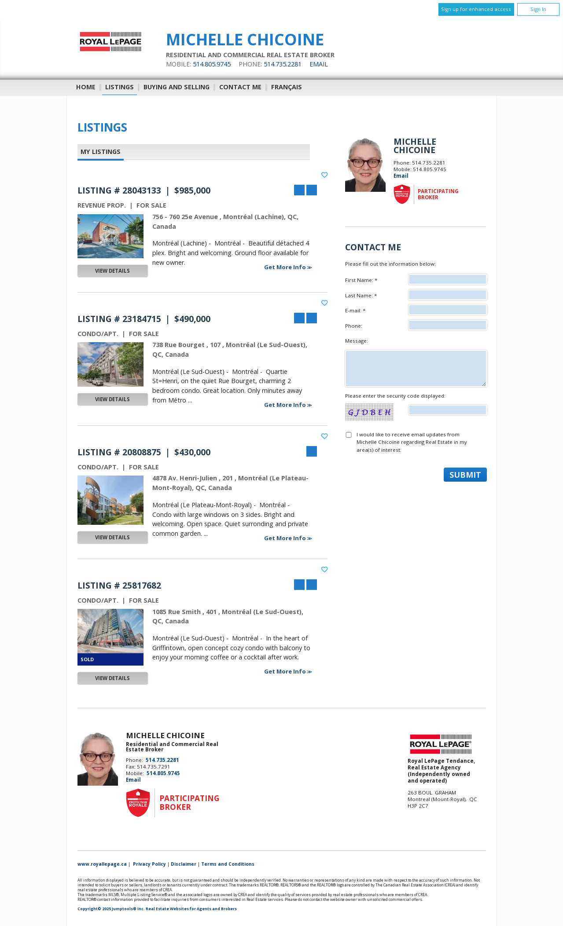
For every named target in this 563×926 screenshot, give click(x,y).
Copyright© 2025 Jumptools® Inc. (111, 908)
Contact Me (240, 87)
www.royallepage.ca (102, 864)
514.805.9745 (212, 64)
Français (286, 87)
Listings (119, 87)
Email (318, 64)
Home (86, 87)
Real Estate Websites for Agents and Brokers (191, 908)
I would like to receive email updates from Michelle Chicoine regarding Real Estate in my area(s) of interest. (412, 442)
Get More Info (285, 267)
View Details (112, 270)
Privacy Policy (149, 864)
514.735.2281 (283, 64)
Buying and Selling (177, 87)
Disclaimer (183, 864)
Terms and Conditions (227, 864)
